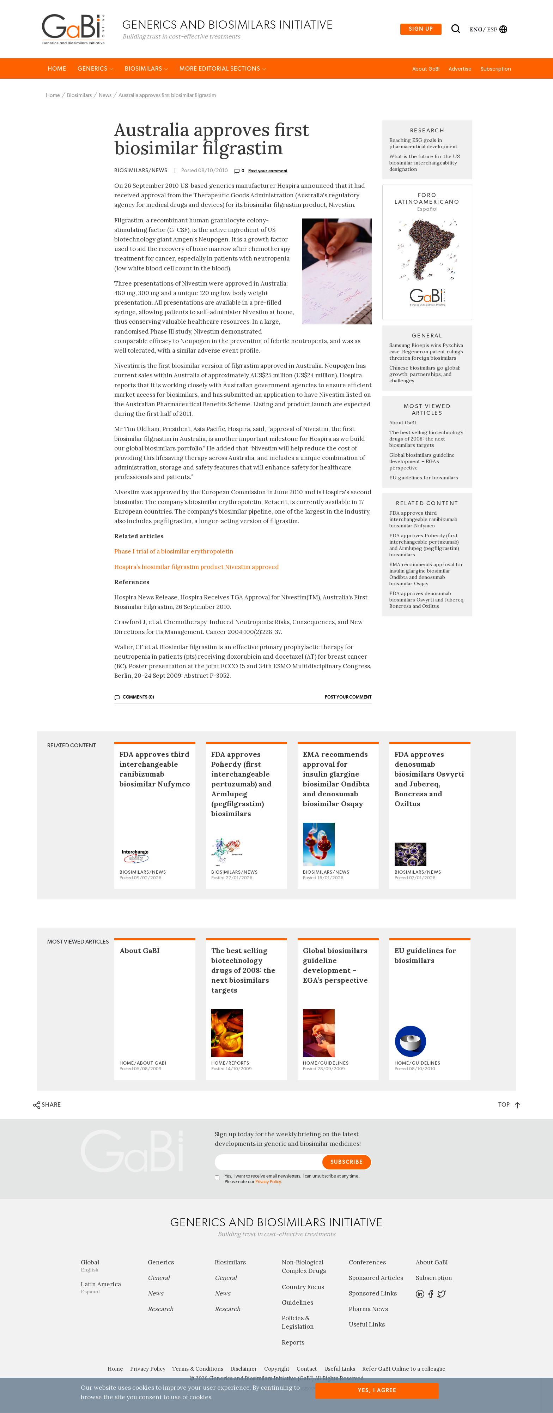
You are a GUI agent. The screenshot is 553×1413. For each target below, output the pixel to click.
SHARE (47, 1105)
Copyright (277, 1369)
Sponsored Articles (376, 1278)
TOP (509, 1105)
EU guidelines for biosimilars (423, 478)
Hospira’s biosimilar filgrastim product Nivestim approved (196, 567)
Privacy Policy (268, 1182)
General (159, 1278)
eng (475, 29)
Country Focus (303, 1287)
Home (57, 69)
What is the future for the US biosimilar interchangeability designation (424, 163)
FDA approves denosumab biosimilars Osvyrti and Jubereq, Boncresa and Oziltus (426, 600)
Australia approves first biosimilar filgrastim (167, 96)
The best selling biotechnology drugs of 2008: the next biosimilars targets (426, 439)
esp (492, 29)
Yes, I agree (377, 1390)
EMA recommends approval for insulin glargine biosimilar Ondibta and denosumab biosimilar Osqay (426, 574)
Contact (307, 1369)
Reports (293, 1343)
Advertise (460, 69)
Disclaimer (243, 1369)
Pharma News (368, 1309)
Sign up (421, 29)
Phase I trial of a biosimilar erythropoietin (173, 552)
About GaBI (425, 69)
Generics (96, 69)
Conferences (367, 1263)
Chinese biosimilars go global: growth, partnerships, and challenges (424, 374)
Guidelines (297, 1303)
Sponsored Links (373, 1294)
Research (160, 1309)
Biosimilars (146, 69)
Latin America (109, 1288)
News (105, 96)
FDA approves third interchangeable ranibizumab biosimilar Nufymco (423, 519)
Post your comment (268, 171)
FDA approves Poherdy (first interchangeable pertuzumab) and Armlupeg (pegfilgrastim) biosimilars (424, 545)
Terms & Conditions (197, 1369)
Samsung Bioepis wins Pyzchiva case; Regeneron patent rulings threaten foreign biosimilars (426, 352)
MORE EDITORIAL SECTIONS (223, 69)
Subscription (496, 69)
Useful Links (367, 1325)
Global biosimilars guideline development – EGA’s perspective (422, 462)
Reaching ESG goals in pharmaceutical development (423, 144)
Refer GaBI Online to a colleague (403, 1369)
